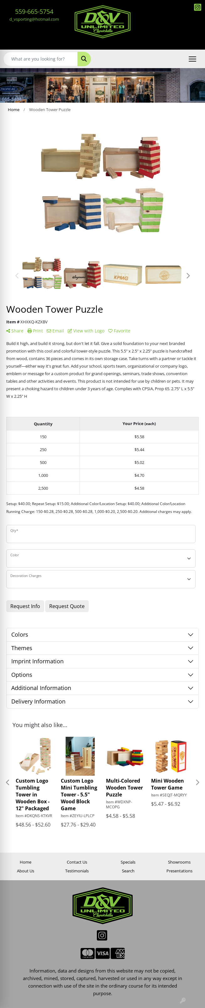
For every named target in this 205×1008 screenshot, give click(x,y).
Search (128, 871)
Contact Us (77, 862)
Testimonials (77, 871)
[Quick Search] (40, 59)
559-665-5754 (34, 11)
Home (25, 862)
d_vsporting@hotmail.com (34, 19)
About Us (25, 871)
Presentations (179, 871)
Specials (128, 862)
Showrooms (179, 862)
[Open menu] (192, 59)
